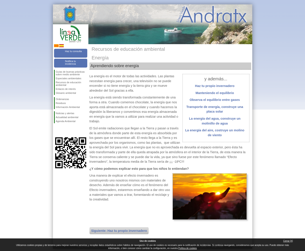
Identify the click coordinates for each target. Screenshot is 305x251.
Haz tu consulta (73, 51)
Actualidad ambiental (67, 117)
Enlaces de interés (66, 89)
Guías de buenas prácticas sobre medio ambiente (70, 73)
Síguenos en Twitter (64, 130)
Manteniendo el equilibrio (215, 93)
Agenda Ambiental (66, 121)
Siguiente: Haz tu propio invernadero (119, 230)
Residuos (61, 103)
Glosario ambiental (66, 93)
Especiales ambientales (69, 78)
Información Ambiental (68, 107)
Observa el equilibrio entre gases (215, 100)
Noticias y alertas (65, 113)
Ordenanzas (62, 99)
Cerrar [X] (288, 241)
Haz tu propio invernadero (214, 86)
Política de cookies (187, 248)
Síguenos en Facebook (56, 130)
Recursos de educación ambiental (68, 83)
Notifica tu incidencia (70, 62)
